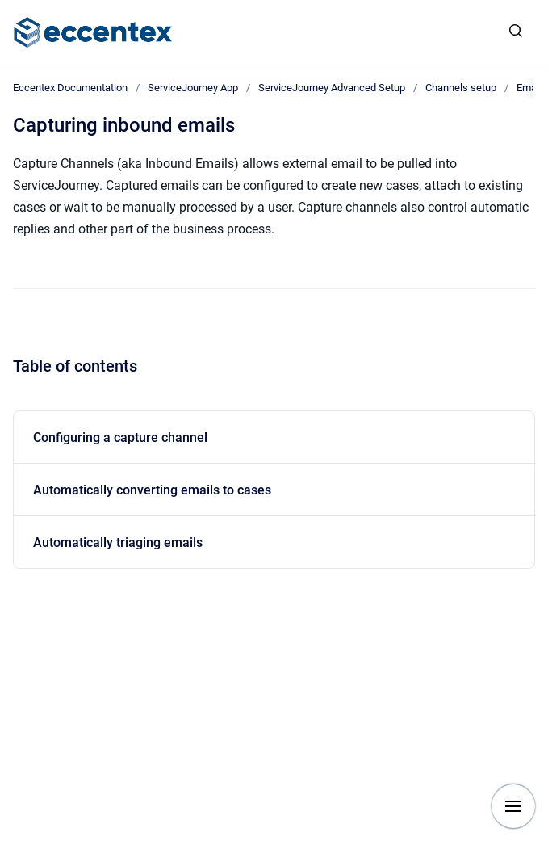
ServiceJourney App (193, 88)
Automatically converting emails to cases (152, 490)
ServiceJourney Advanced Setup (331, 88)
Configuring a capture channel (120, 437)
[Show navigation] (513, 806)
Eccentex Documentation (70, 88)
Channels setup (460, 88)
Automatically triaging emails (118, 542)
